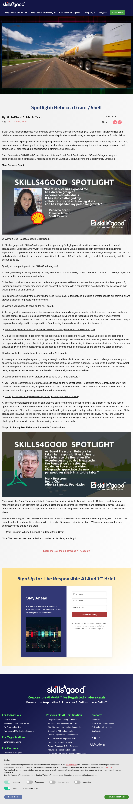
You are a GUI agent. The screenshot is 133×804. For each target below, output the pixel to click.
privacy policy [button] (71, 765)
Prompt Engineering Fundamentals (63, 735)
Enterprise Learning (12, 742)
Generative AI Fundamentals (60, 731)
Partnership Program (69, 12)
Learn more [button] (13, 797)
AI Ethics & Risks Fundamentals (62, 750)
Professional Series (12, 727)
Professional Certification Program (19, 731)
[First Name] (89, 594)
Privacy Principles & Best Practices (63, 746)
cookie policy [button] (108, 767)
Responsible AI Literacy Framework (63, 719)
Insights (103, 12)
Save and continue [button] (117, 797)
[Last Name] (89, 600)
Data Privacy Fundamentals (60, 742)
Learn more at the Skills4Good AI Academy (66, 551)
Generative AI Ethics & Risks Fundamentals (67, 753)
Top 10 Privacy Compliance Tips (62, 738)
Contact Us (96, 731)
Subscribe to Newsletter (102, 727)
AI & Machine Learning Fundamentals (64, 727)
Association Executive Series (16, 723)
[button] (43, 634)
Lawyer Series (10, 719)
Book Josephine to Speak (103, 723)
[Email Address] (89, 607)
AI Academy (117, 12)
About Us (96, 719)
